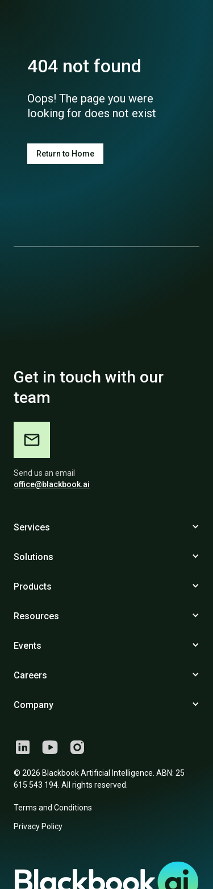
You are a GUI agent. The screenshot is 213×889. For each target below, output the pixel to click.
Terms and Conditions (53, 807)
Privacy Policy (38, 826)
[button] (106, 527)
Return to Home (65, 153)
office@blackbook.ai (52, 484)
